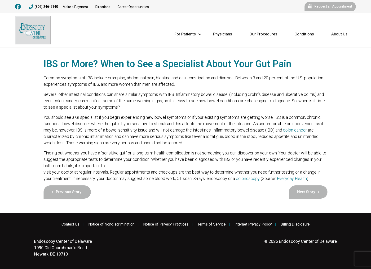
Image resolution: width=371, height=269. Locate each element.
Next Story (306, 192)
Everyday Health (292, 178)
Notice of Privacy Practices (166, 224)
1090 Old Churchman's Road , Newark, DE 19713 (63, 247)
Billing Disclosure (295, 224)
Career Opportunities (133, 7)
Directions (102, 7)
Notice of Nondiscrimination (111, 224)
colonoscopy (248, 178)
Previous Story (68, 192)
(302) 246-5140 (43, 6)
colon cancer (295, 130)
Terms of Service (211, 224)
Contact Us (71, 224)
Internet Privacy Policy (253, 224)
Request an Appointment (330, 6)
